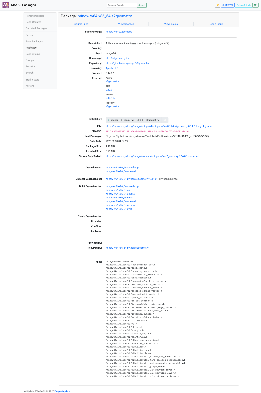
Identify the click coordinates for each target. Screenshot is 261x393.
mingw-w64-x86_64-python (120, 205)
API (255, 5)
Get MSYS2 (227, 5)
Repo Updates (33, 22)
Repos (29, 35)
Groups (30, 60)
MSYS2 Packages (19, 5)
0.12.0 (109, 89)
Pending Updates (35, 15)
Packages (31, 47)
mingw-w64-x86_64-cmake (120, 193)
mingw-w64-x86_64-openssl (121, 171)
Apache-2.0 (112, 68)
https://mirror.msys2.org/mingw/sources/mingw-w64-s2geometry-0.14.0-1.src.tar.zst (152, 156)
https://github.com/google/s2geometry (127, 63)
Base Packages (34, 41)
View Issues (171, 24)
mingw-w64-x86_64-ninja (119, 197)
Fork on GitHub (244, 5)
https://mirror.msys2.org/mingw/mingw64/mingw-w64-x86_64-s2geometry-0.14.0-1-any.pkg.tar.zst (159, 126)
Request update (62, 391)
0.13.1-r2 (110, 98)
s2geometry (112, 81)
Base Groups (33, 54)
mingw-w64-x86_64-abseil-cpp (122, 167)
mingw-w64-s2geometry (119, 31)
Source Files (81, 24)
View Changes (126, 24)
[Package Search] (122, 5)
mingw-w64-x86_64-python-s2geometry (127, 247)
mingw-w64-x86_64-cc (118, 190)
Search (141, 5)
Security (30, 66)
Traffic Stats (32, 79)
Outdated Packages (36, 28)
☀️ (217, 5)
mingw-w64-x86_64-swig (119, 208)
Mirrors (30, 85)
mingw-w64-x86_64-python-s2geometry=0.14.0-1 (132, 178)
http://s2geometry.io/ (117, 58)
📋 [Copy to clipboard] (164, 120)
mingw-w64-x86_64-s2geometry (105, 16)
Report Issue (216, 24)
